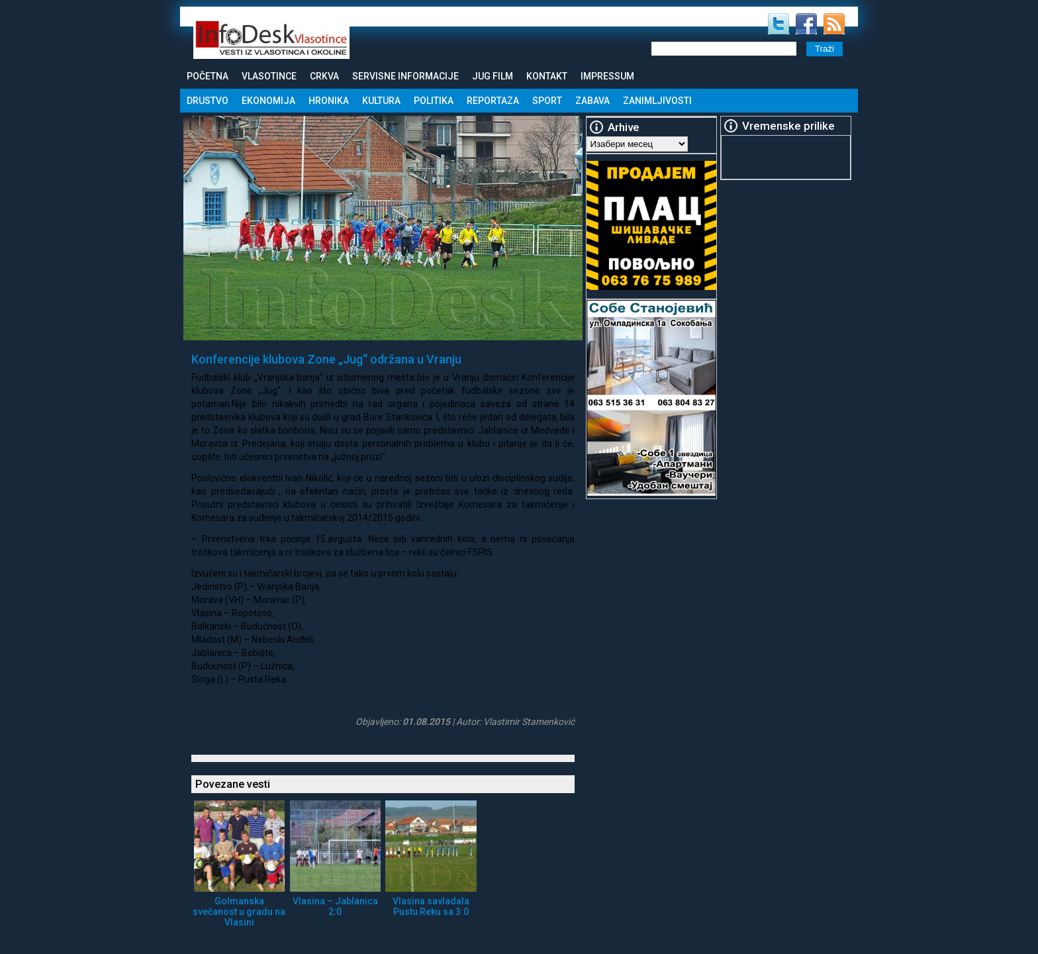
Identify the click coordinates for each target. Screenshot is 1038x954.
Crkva (324, 76)
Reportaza (493, 100)
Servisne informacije (405, 76)
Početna (207, 76)
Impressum (607, 76)
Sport (547, 100)
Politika (433, 100)
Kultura (381, 100)
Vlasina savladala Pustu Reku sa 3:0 (431, 906)
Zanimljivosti (657, 100)
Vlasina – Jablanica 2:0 (335, 906)
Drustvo (207, 100)
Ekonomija (268, 100)
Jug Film (492, 76)
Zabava (592, 100)
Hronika (328, 100)
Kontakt (546, 76)
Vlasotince (269, 76)
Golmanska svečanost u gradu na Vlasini (239, 912)
